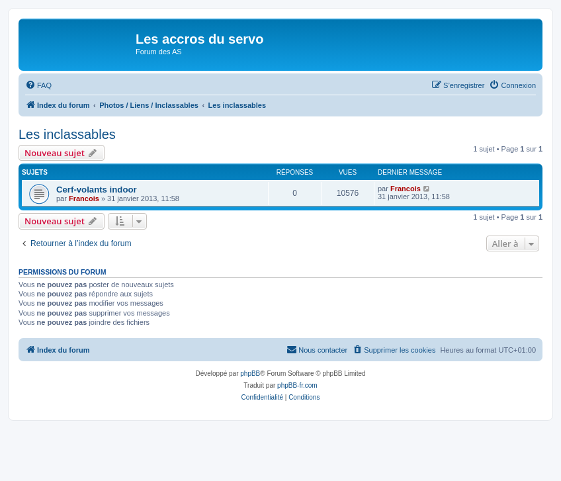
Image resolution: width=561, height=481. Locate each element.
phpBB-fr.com (297, 385)
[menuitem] (38, 85)
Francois (84, 198)
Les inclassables (67, 134)
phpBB (250, 373)
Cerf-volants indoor (96, 190)
